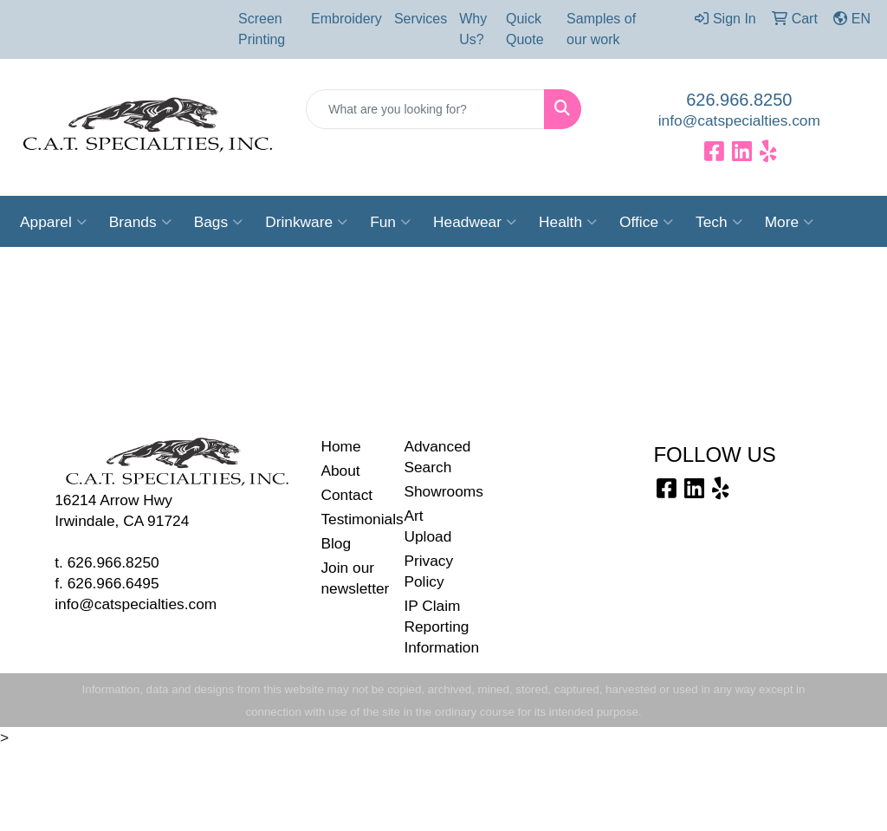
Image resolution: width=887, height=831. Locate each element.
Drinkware (306, 221)
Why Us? (473, 29)
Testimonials (351, 519)
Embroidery (346, 18)
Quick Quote (525, 29)
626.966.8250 (739, 99)
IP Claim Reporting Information (435, 626)
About (339, 470)
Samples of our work (601, 29)
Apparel (53, 221)
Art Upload (427, 526)
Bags (218, 221)
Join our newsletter (351, 578)
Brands (140, 221)
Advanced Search (435, 457)
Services (420, 18)
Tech (719, 221)
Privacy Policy (428, 571)
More (789, 221)
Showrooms (435, 491)
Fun (390, 221)
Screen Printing (261, 29)
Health (568, 221)
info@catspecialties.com (739, 120)
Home (340, 446)
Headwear (474, 221)
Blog (335, 543)
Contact (346, 494)
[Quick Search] (425, 109)
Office (646, 221)
